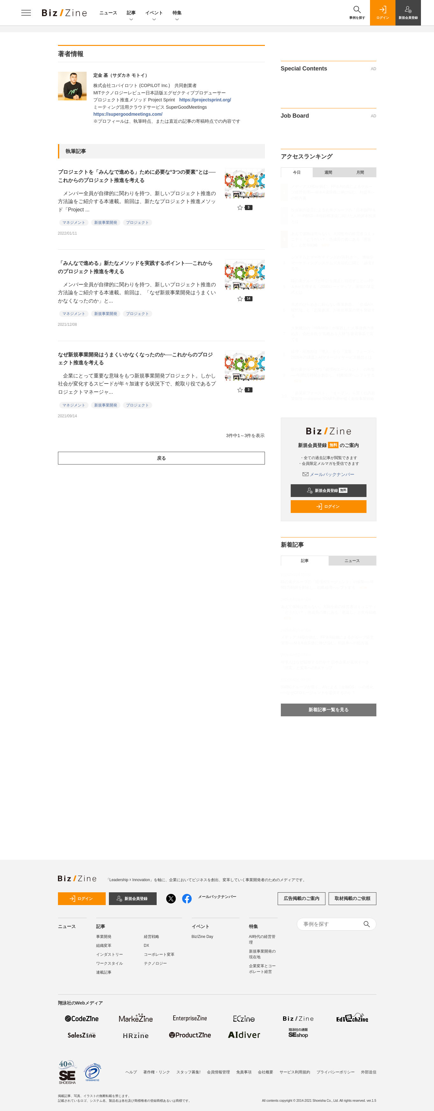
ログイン (327, 506)
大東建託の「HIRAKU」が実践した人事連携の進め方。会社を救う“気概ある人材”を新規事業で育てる (332, 334)
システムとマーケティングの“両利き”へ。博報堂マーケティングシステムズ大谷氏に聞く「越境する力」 (333, 263)
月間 (360, 172)
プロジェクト (137, 222)
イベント (154, 13)
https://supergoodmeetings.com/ (127, 114)
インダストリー (109, 954)
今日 (297, 172)
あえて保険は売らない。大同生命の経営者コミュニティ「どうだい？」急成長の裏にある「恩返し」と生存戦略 (333, 239)
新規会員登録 (327, 490)
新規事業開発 (105, 222)
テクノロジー (155, 963)
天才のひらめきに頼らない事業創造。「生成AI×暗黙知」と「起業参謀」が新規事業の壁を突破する (333, 310)
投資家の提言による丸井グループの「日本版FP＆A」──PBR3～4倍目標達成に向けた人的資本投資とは (333, 216)
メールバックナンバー (328, 474)
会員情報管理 (218, 1072)
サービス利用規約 (295, 1072)
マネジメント (73, 222)
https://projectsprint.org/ (205, 99)
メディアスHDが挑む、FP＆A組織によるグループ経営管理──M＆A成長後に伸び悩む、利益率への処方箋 (333, 192)
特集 (177, 13)
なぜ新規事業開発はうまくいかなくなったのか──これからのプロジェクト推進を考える (135, 359)
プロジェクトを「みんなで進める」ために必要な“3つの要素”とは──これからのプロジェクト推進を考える (137, 176)
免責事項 (244, 1072)
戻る (161, 458)
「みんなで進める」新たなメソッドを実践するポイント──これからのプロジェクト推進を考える (135, 267)
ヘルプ (131, 1072)
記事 (131, 13)
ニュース (108, 12)
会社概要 (265, 1072)
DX (146, 945)
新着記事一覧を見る (329, 709)
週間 (328, 172)
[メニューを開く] (26, 13)
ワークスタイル (109, 963)
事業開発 (103, 936)
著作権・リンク (156, 1072)
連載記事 (103, 972)
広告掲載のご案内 (301, 898)
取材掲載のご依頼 (352, 898)
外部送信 (368, 1072)
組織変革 (103, 945)
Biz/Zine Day (202, 936)
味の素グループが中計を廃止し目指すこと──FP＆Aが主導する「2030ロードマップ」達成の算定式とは (333, 287)
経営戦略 (151, 936)
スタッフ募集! (188, 1072)
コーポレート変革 (159, 954)
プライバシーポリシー (336, 1072)
